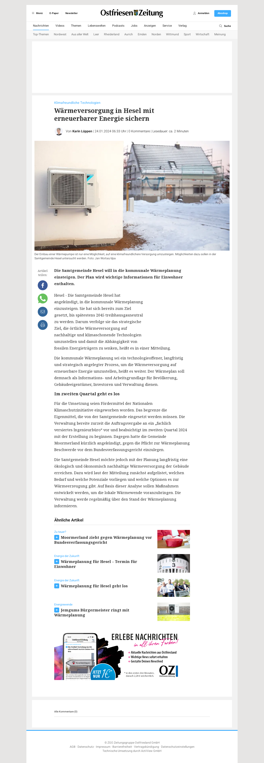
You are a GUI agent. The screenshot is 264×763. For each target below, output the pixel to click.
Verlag (182, 26)
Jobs (134, 26)
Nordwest (60, 34)
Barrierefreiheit (122, 747)
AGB (72, 747)
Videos (59, 26)
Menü (37, 13)
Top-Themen (41, 34)
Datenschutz (86, 747)
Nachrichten (41, 26)
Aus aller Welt (79, 34)
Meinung (220, 34)
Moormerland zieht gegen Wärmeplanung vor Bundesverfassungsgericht (103, 540)
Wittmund (172, 34)
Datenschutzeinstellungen (177, 747)
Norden (156, 34)
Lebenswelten (97, 26)
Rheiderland (111, 34)
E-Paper (54, 13)
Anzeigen (150, 26)
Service (167, 26)
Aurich (128, 34)
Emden (142, 34)
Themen (76, 26)
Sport (187, 34)
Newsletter (71, 13)
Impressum (103, 747)
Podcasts (118, 26)
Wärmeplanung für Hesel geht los (94, 585)
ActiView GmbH (151, 751)
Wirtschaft (202, 34)
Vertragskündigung (146, 747)
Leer (96, 34)
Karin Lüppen (82, 131)
